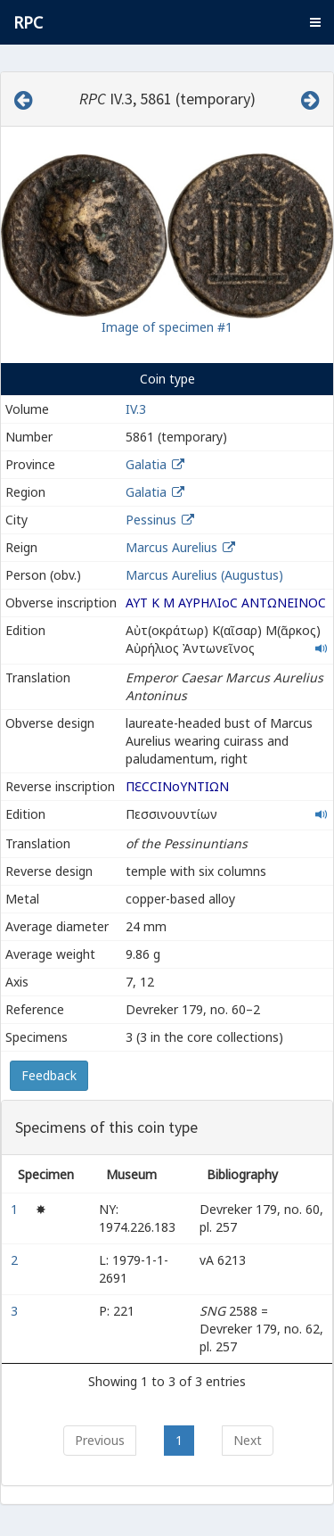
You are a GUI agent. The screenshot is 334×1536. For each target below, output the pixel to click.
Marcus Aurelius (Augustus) (204, 574)
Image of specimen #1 (167, 326)
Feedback (49, 1075)
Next (247, 1440)
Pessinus (151, 519)
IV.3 (136, 409)
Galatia (146, 464)
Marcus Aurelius (171, 547)
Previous (100, 1440)
